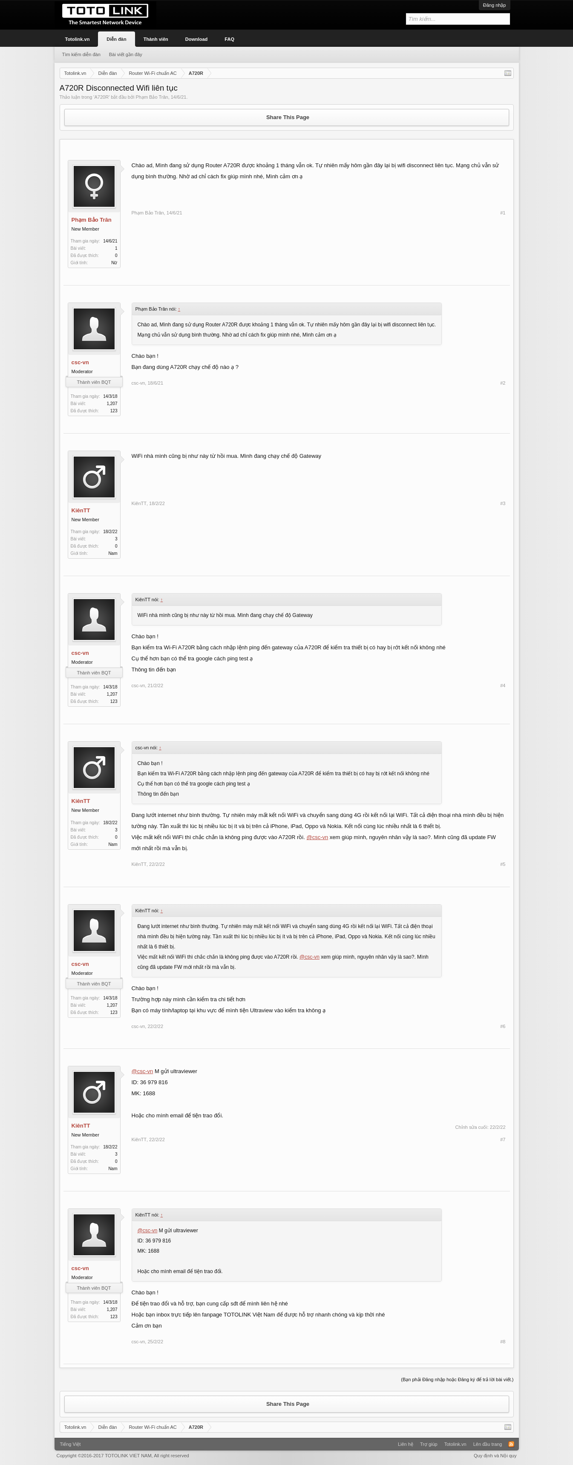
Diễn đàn (116, 39)
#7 (502, 1139)
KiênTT (81, 510)
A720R (101, 97)
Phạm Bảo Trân (151, 97)
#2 (502, 383)
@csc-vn (317, 837)
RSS (511, 1444)
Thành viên (156, 39)
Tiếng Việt (70, 1444)
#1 (502, 212)
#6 (502, 1026)
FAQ (229, 39)
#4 (502, 685)
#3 (502, 503)
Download (196, 39)
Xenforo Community (287, 1441)
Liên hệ (405, 1444)
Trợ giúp (429, 1444)
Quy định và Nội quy (495, 1455)
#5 (502, 864)
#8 (502, 1341)
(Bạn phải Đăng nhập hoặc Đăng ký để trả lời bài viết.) (457, 1379)
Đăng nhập (494, 5)
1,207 (112, 403)
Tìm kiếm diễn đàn (81, 54)
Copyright (123, 1455)
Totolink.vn (77, 39)
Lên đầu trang (487, 1444)
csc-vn (80, 362)
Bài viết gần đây (125, 54)
